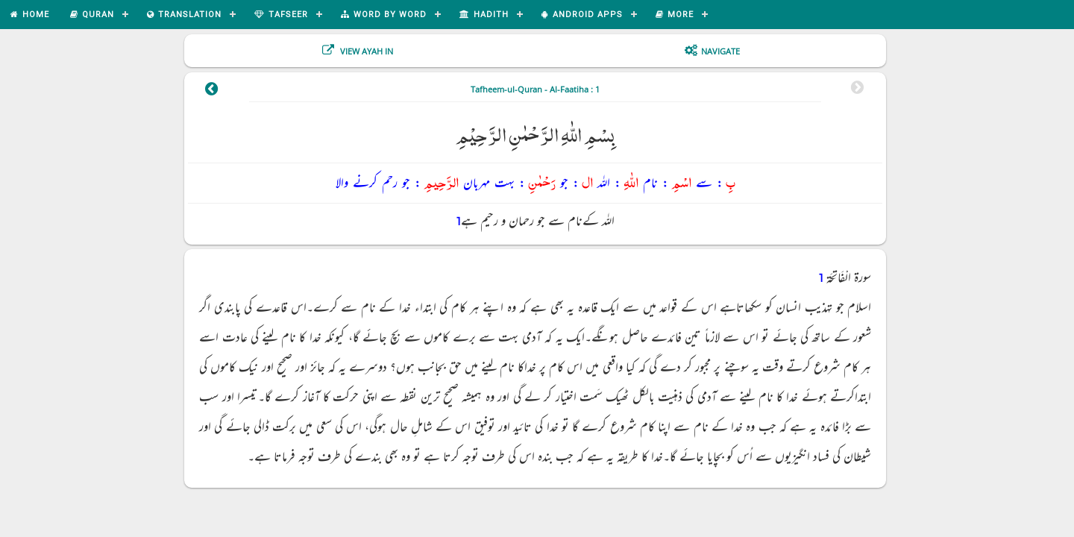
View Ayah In (365, 51)
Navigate (720, 51)
